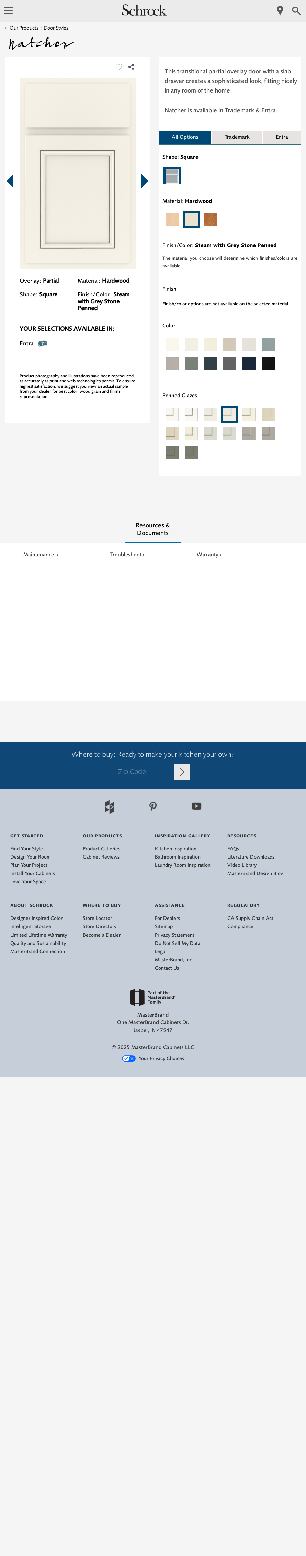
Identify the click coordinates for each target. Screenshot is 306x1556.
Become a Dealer (102, 935)
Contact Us (167, 968)
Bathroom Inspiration (178, 857)
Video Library (242, 865)
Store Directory (99, 926)
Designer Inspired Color (36, 918)
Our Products (21, 28)
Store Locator (97, 918)
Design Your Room (30, 857)
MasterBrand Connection (37, 952)
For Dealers (167, 918)
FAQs (233, 849)
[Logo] (144, 14)
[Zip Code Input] (182, 772)
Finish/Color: (95, 294)
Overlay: (31, 280)
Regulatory (243, 905)
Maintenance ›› (40, 554)
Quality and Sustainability (38, 943)
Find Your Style (26, 849)
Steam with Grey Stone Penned (236, 245)
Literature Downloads (250, 857)
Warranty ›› (210, 554)
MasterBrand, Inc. (174, 960)
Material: (89, 280)
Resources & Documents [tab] (153, 529)
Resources (241, 835)
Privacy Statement (174, 935)
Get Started (27, 835)
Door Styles (56, 28)
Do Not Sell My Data (177, 943)
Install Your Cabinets (32, 873)
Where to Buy (102, 905)
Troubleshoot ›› (128, 554)
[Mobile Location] (280, 10)
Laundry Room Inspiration (183, 865)
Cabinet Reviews (101, 857)
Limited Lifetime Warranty (38, 935)
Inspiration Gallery (183, 835)
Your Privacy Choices (153, 1059)
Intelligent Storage (30, 926)
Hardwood (198, 201)
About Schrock (31, 905)
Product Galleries (101, 849)
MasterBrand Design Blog (255, 873)
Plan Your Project (28, 865)
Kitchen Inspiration (175, 849)
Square (189, 157)
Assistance (170, 905)
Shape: (29, 294)
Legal (161, 952)
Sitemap (164, 926)
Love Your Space (28, 882)
